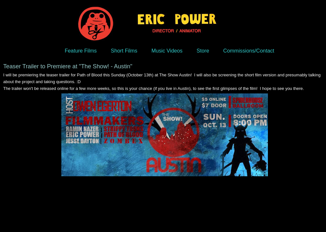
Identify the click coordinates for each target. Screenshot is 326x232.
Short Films (124, 50)
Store (203, 50)
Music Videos (166, 50)
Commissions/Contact (248, 50)
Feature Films (81, 50)
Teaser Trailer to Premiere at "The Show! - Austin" (67, 66)
